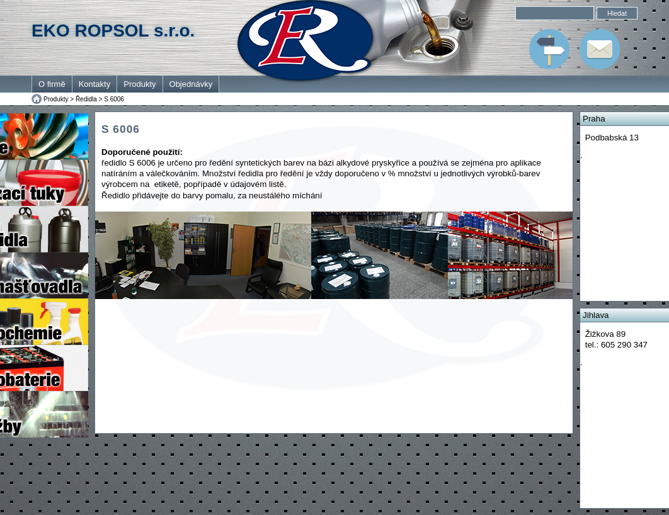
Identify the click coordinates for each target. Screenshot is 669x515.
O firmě (52, 84)
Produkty (139, 84)
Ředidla (86, 99)
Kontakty (95, 84)
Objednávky (191, 84)
